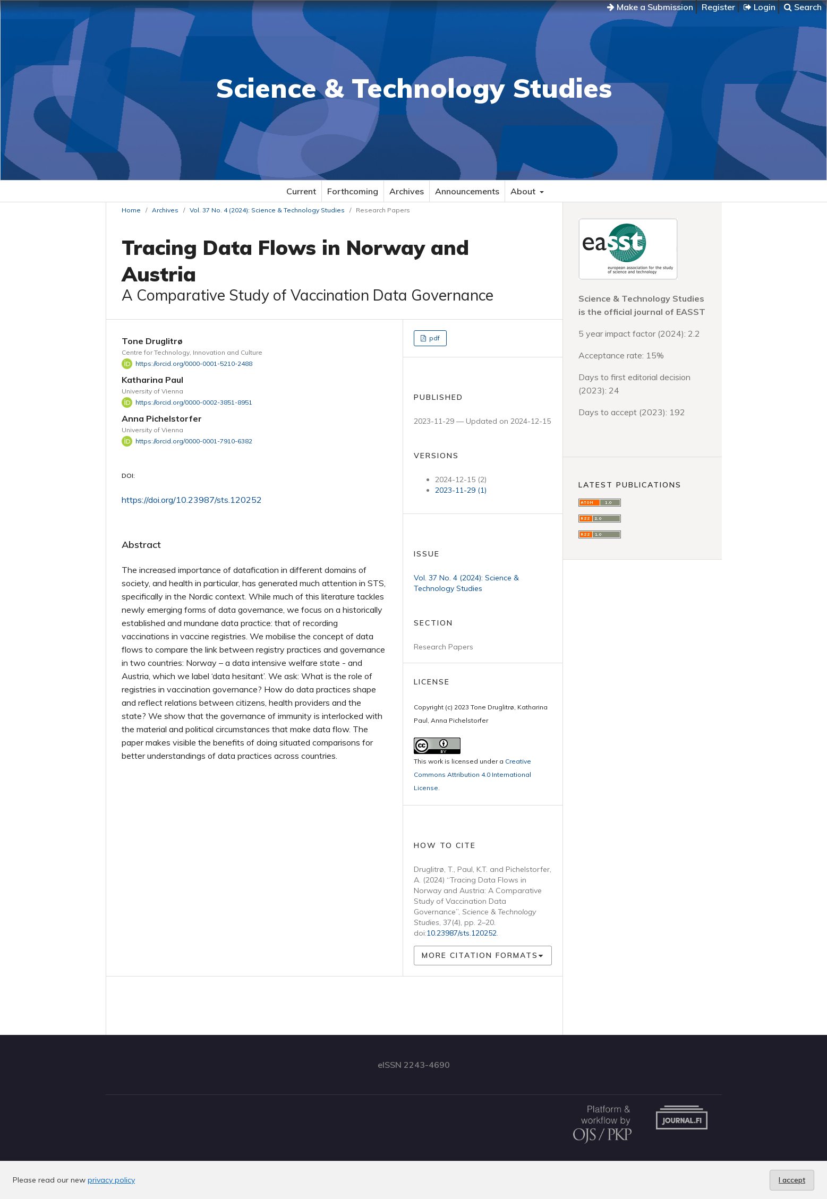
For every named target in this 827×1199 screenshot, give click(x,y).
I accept (792, 1180)
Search (803, 7)
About (524, 191)
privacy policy (111, 1180)
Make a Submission (650, 7)
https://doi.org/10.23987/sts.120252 (192, 499)
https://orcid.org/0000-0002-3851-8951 (193, 402)
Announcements (467, 191)
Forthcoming (352, 191)
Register (718, 7)
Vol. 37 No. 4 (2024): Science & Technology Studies (267, 210)
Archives (406, 191)
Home (131, 210)
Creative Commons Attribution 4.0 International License (472, 774)
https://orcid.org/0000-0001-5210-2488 (193, 363)
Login (759, 7)
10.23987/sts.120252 (462, 933)
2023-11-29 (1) (461, 490)
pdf (434, 338)
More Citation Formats (480, 955)
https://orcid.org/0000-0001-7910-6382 (193, 441)
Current (301, 191)
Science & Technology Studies (414, 88)
